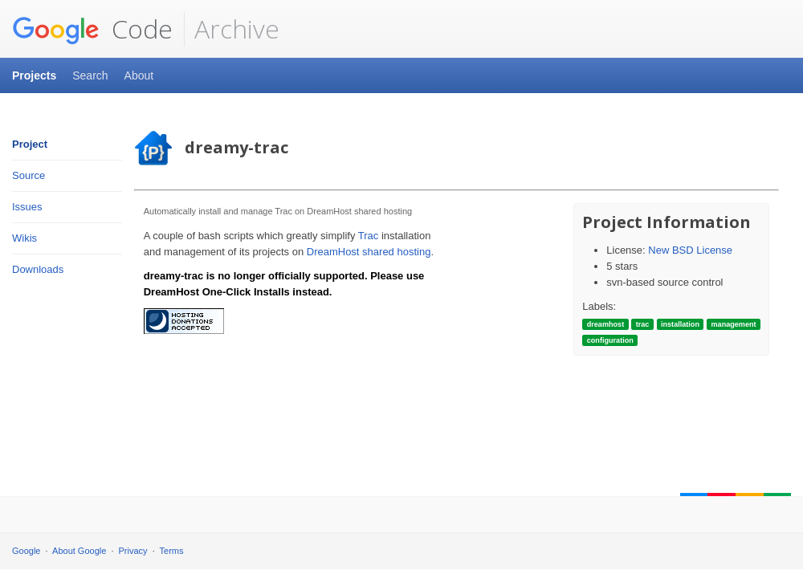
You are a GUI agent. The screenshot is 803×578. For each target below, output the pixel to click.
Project (29, 144)
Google (26, 551)
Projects (34, 75)
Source (28, 175)
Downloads (37, 269)
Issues (27, 207)
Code (92, 29)
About (139, 75)
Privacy (133, 551)
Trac (368, 236)
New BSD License (690, 250)
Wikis (24, 238)
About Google (79, 551)
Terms (172, 551)
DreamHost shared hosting (369, 252)
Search (90, 75)
